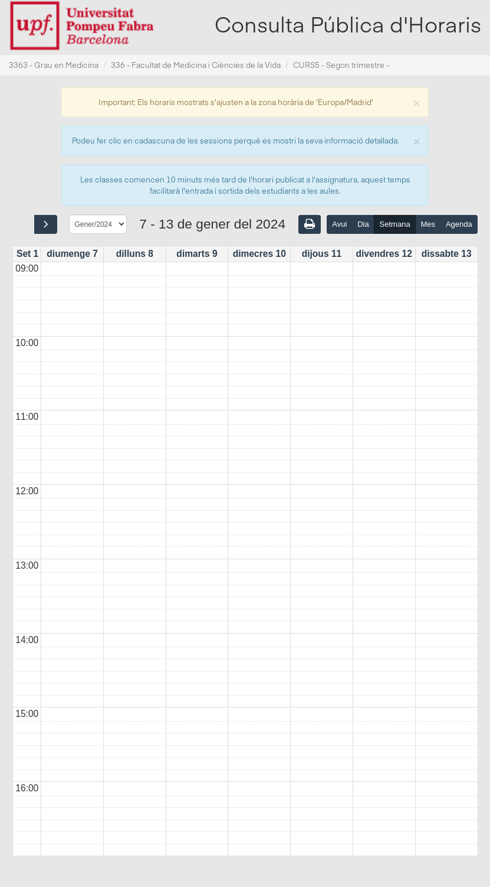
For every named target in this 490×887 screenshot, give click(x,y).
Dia (363, 224)
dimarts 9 (196, 254)
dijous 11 (322, 254)
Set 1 (27, 254)
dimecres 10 (259, 254)
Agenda (459, 224)
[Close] (416, 102)
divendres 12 (384, 254)
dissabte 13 (447, 254)
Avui (339, 224)
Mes (428, 224)
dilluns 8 (134, 254)
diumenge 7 (72, 254)
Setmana (395, 224)
